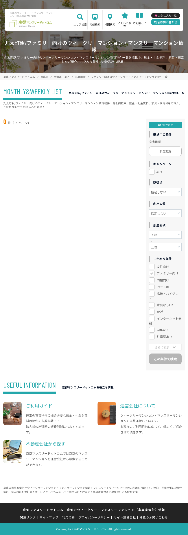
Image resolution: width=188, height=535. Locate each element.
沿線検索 (95, 24)
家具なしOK (165, 305)
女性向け (163, 266)
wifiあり (162, 330)
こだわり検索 (124, 24)
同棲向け (163, 280)
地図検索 (110, 24)
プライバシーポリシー (94, 517)
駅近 (160, 312)
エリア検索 (80, 24)
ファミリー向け (167, 273)
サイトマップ (49, 517)
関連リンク (28, 517)
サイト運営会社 (125, 517)
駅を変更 (165, 151)
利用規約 (68, 517)
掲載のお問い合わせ (154, 517)
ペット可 (163, 287)
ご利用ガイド (139, 24)
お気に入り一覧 (167, 15)
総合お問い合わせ (165, 22)
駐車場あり (164, 336)
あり (159, 172)
